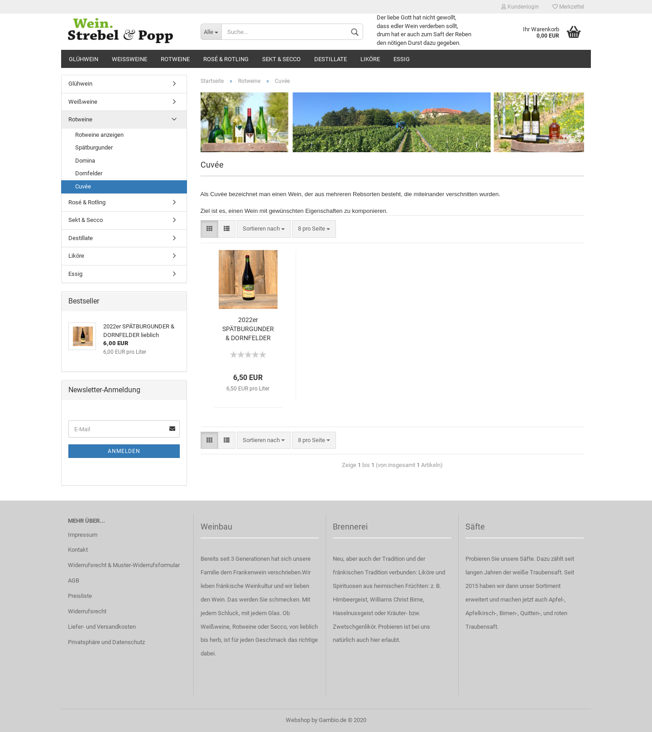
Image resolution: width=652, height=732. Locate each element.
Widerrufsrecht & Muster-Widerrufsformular (124, 565)
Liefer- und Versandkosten (102, 626)
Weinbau (216, 526)
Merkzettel (568, 7)
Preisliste (80, 595)
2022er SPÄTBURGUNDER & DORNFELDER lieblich (248, 329)
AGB (73, 580)
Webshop (298, 720)
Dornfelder (88, 173)
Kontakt (78, 549)
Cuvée (83, 186)
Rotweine (175, 59)
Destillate (330, 59)
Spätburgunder (94, 147)
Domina (85, 160)
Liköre (370, 59)
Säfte (475, 526)
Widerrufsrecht (87, 611)
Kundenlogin (520, 7)
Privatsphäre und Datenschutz (106, 642)
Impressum (82, 534)
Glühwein (83, 59)
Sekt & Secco (281, 59)
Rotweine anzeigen (99, 134)
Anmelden (124, 451)
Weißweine (129, 59)
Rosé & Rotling (226, 59)
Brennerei (350, 526)
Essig (401, 59)
